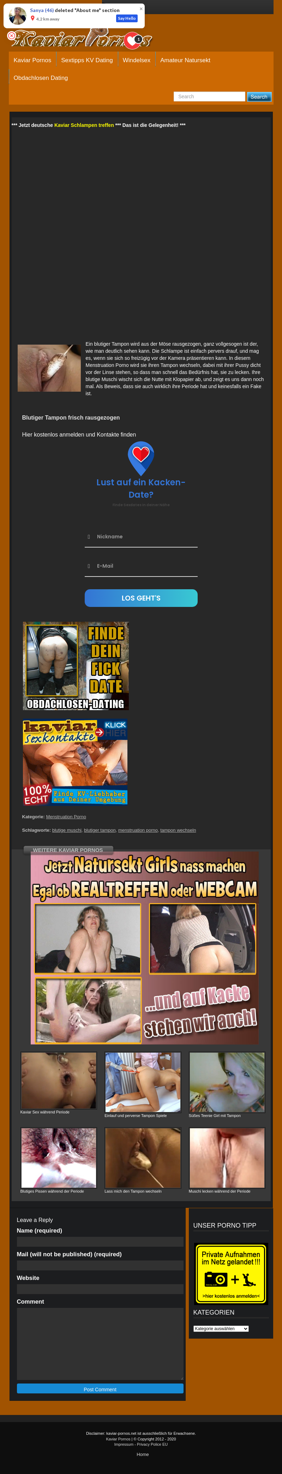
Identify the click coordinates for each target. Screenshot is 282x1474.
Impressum (123, 1444)
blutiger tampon (100, 830)
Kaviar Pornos (33, 60)
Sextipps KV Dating (87, 60)
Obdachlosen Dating (41, 78)
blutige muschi (67, 830)
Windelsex (136, 60)
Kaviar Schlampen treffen (84, 125)
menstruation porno (138, 830)
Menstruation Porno (66, 816)
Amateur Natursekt (185, 60)
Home (143, 1454)
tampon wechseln (178, 830)
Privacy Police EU (152, 1444)
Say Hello (127, 18)
